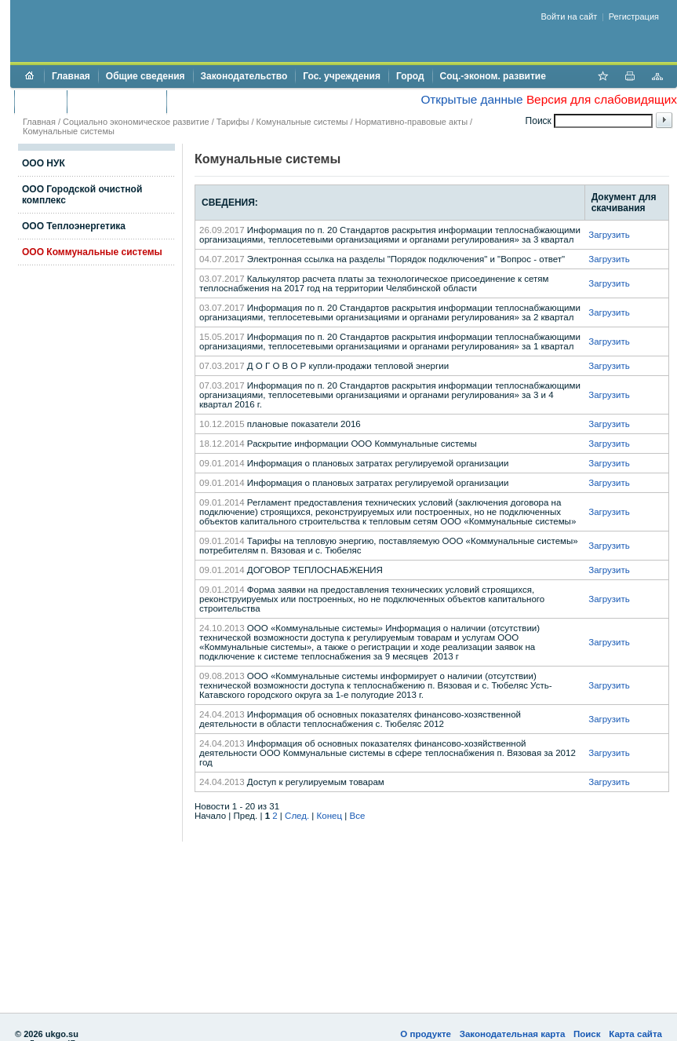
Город (410, 76)
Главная (71, 76)
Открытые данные (471, 99)
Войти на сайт (569, 16)
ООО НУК (43, 163)
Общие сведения (145, 76)
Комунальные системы (302, 121)
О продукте (425, 1034)
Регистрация (634, 16)
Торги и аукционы (116, 101)
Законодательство (244, 76)
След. (297, 815)
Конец (329, 815)
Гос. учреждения (341, 76)
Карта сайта (635, 1034)
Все (357, 815)
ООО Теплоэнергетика (74, 226)
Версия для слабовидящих (601, 99)
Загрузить (609, 234)
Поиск (587, 1034)
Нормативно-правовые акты (411, 121)
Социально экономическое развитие (136, 121)
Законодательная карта (513, 1034)
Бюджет (40, 101)
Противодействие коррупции (242, 101)
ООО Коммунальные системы (92, 252)
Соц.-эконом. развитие (493, 76)
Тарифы (233, 121)
